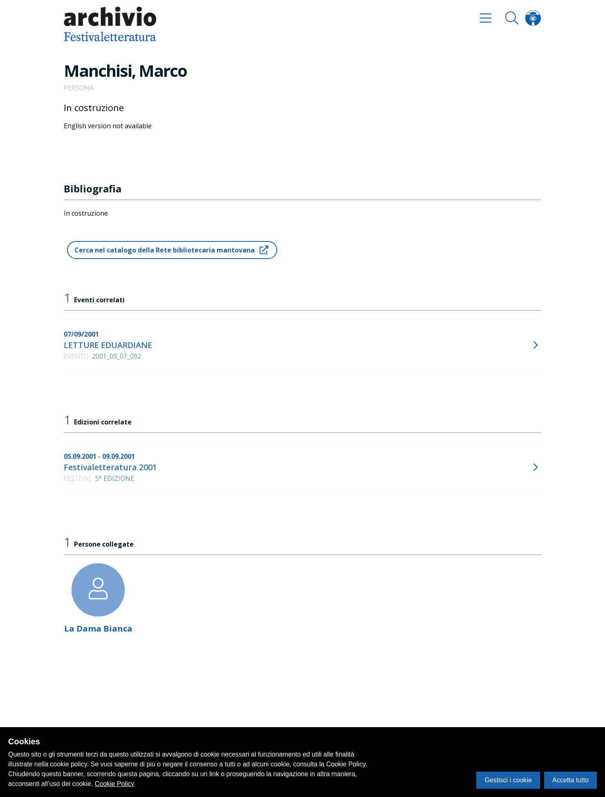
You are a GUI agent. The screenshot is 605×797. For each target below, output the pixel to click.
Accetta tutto (570, 780)
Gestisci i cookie (508, 780)
